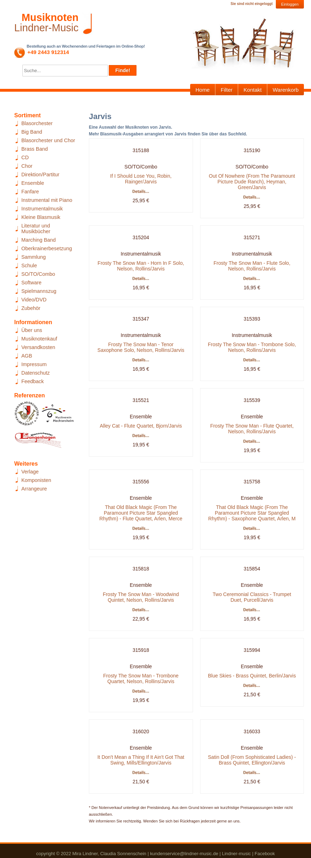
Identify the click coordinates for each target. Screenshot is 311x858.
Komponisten (36, 480)
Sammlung (33, 257)
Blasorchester (37, 123)
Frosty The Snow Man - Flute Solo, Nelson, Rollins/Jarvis (252, 266)
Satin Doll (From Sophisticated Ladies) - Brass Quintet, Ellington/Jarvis (252, 760)
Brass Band (34, 149)
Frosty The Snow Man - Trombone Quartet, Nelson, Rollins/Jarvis (140, 678)
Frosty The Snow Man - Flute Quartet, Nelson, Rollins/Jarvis (252, 428)
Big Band (31, 132)
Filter (226, 90)
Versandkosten (38, 347)
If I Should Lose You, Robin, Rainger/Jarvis (141, 178)
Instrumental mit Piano (46, 200)
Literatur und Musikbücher (35, 228)
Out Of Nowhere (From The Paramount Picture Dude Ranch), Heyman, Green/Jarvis (252, 181)
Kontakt (252, 90)
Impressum (34, 364)
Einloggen (290, 4)
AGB (26, 356)
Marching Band (38, 240)
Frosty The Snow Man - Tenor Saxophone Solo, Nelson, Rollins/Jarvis (140, 347)
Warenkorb (286, 90)
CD (25, 157)
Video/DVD (34, 299)
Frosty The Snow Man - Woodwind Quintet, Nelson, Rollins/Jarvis (141, 597)
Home (202, 90)
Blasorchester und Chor (48, 140)
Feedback (32, 381)
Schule (29, 265)
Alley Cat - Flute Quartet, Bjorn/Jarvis (141, 426)
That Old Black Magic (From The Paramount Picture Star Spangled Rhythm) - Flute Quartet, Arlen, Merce (141, 512)
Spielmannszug (38, 291)
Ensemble (32, 183)
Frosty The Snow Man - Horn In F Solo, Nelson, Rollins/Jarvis (141, 266)
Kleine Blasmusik (40, 217)
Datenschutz (35, 373)
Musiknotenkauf (39, 339)
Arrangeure (34, 489)
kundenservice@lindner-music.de (184, 853)
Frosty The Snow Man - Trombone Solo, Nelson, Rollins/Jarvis (252, 347)
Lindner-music (236, 853)
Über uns (31, 330)
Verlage (30, 471)
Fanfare (30, 191)
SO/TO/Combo (38, 274)
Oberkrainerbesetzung (46, 248)
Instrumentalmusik (42, 208)
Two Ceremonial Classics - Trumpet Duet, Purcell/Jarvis (252, 597)
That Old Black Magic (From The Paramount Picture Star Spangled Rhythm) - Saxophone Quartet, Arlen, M (252, 512)
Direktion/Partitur (40, 174)
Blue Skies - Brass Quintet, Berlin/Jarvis (252, 676)
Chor (26, 166)
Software (31, 282)
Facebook (264, 853)
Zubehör (31, 308)
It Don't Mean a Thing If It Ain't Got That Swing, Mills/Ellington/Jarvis (140, 760)
